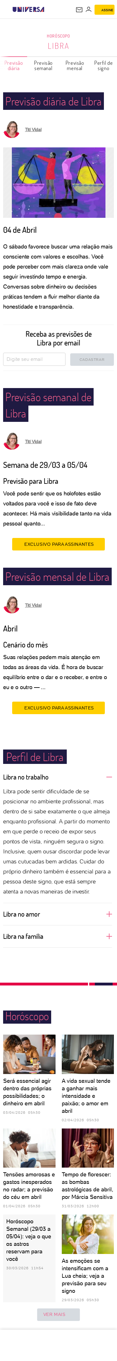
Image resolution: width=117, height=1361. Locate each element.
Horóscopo (58, 36)
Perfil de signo (103, 65)
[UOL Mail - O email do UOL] (79, 9)
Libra (59, 46)
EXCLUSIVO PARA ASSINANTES (58, 544)
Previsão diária (13, 65)
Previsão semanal (43, 65)
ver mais (58, 1314)
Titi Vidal (33, 129)
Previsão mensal (75, 65)
